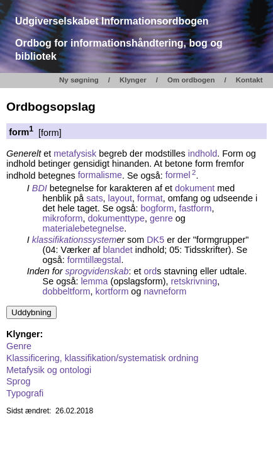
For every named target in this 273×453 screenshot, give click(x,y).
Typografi (24, 393)
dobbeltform (67, 291)
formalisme (100, 175)
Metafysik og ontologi (48, 370)
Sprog (18, 381)
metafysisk (74, 153)
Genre (18, 346)
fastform (195, 208)
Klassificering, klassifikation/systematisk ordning (102, 358)
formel (180, 175)
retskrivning (194, 281)
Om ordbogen (191, 80)
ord (150, 271)
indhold (202, 153)
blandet (118, 250)
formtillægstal (94, 260)
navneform (164, 291)
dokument (194, 188)
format (150, 198)
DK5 (155, 240)
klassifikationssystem (74, 240)
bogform (157, 208)
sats (94, 198)
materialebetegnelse (84, 228)
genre (161, 218)
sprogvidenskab (97, 271)
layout (120, 198)
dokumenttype (116, 218)
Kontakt (249, 80)
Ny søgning (79, 80)
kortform (112, 291)
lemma (94, 281)
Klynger (133, 80)
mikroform (63, 218)
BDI (39, 188)
